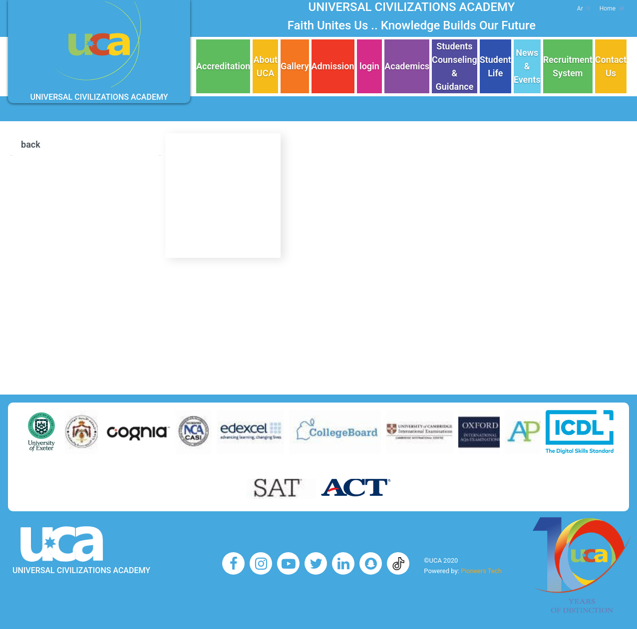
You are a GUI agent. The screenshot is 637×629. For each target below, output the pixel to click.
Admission (333, 66)
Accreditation (223, 66)
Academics (406, 66)
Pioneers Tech (481, 571)
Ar (583, 8)
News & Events (527, 66)
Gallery (295, 66)
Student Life (495, 66)
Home (612, 8)
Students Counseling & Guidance (454, 66)
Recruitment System (568, 66)
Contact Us (611, 66)
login (369, 66)
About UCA (265, 66)
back (30, 144)
